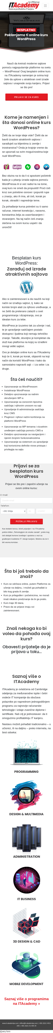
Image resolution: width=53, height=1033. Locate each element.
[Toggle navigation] (45, 5)
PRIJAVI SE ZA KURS (26, 97)
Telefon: (5, 505)
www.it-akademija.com (10, 1023)
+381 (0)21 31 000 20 (28, 1026)
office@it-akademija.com (28, 1023)
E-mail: (4, 495)
